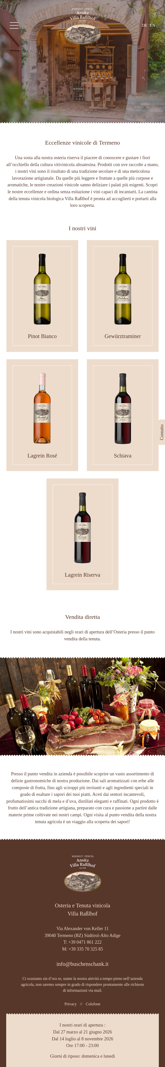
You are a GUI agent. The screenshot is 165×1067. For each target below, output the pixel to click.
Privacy (71, 1004)
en (152, 25)
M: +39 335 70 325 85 (82, 949)
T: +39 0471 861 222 (82, 942)
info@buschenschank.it (82, 964)
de (144, 25)
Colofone (93, 1004)
